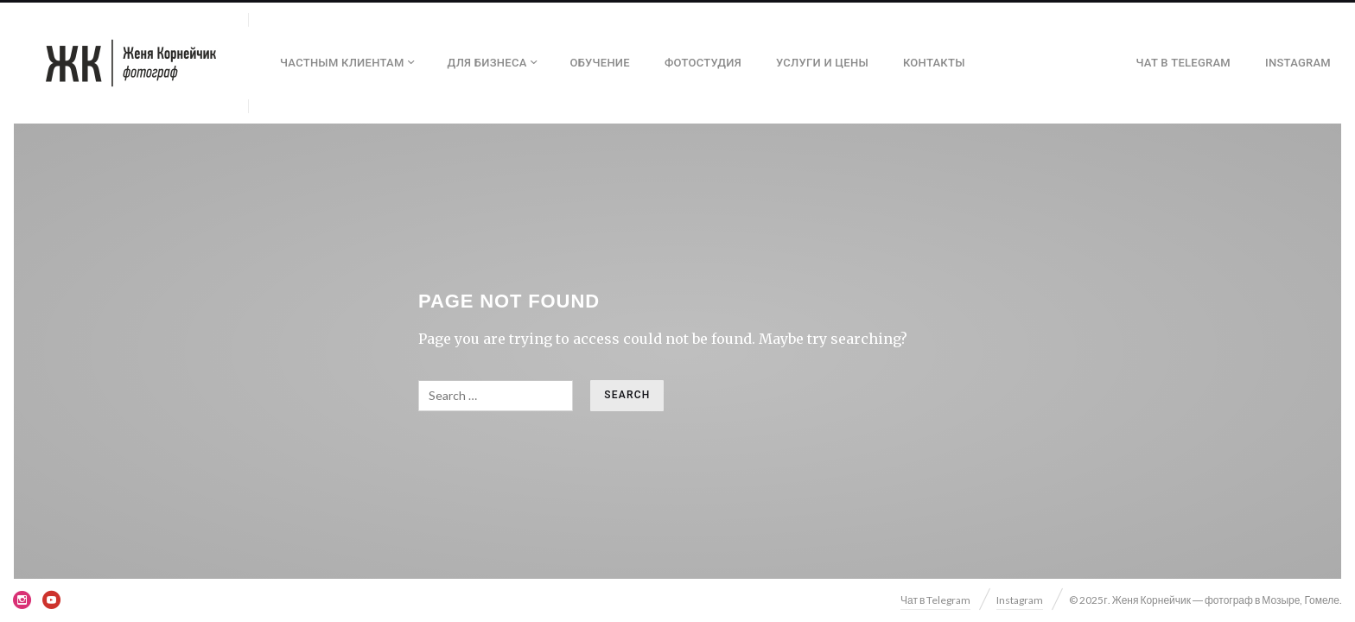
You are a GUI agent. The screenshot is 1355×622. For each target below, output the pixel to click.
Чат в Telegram (1183, 62)
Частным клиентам (342, 62)
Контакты (934, 62)
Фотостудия (703, 62)
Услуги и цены (822, 62)
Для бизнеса (487, 62)
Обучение (600, 62)
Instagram (1298, 62)
